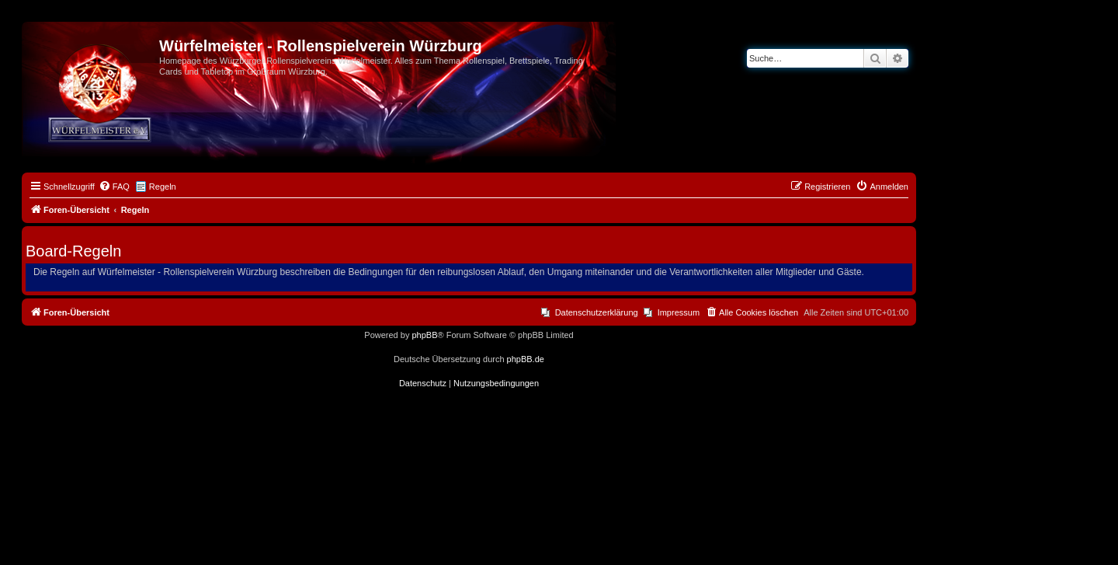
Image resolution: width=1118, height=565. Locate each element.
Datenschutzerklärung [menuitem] (596, 312)
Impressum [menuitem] (679, 312)
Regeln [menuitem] (162, 186)
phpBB (424, 335)
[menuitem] (114, 186)
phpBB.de (525, 359)
